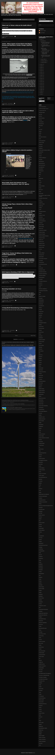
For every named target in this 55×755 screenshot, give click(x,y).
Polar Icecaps (41, 586)
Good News (41, 400)
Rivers (40, 630)
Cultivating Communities (43, 290)
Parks (40, 560)
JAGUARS (41, 462)
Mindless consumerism (43, 501)
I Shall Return (41, 445)
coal (39, 251)
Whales (40, 724)
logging (40, 483)
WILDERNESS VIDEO (43, 728)
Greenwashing (41, 409)
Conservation (41, 256)
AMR (40, 138)
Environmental (7, 197)
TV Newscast (41, 696)
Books (40, 187)
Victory (40, 707)
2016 (41, 78)
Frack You (41, 377)
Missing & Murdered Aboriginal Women (46, 505)
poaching (40, 584)
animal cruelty (41, 142)
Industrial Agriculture (42, 452)
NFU (40, 520)
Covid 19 (40, 283)
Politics (8, 331)
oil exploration (41, 535)
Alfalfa (40, 133)
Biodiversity (41, 178)
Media (40, 492)
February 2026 (44, 60)
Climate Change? (42, 234)
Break (40, 191)
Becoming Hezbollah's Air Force (11, 289)
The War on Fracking (42, 677)
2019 (41, 73)
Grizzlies (40, 413)
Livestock (40, 481)
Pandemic (41, 556)
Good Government (42, 398)
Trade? (40, 686)
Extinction (40, 335)
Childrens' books (42, 215)
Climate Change (7, 104)
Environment (41, 326)
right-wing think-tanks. (43, 628)
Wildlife (40, 733)
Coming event (41, 254)
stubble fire (41, 662)
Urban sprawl (41, 699)
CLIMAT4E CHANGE (42, 230)
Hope (40, 432)
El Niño (40, 317)
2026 (41, 39)
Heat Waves (41, 424)
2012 (41, 84)
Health (40, 422)
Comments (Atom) (21, 339)
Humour (40, 439)
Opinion (11, 104)
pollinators (41, 594)
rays (39, 607)
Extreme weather (42, 339)
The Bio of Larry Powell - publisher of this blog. (14, 407)
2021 (41, 70)
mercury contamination (43, 496)
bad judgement (41, 167)
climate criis (41, 239)
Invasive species (42, 458)
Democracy (41, 303)
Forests (40, 373)
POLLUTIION (41, 598)
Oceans (40, 532)
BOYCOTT (41, 189)
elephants (40, 320)
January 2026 (43, 62)
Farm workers (41, 345)
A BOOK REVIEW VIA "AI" (43, 108)
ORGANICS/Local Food (43, 545)
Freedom (40, 384)
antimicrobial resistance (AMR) (44, 150)
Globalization (41, 394)
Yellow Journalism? (42, 739)
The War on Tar (41, 681)
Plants (40, 579)
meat (40, 490)
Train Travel (41, 688)
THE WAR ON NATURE (43, 679)
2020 (41, 72)
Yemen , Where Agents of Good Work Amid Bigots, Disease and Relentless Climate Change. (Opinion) (17, 44)
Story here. (11, 122)
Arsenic (40, 155)
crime (40, 286)
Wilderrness (41, 730)
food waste (41, 369)
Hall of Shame (41, 420)
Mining (40, 503)
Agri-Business (41, 123)
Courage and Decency (43, 281)
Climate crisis (41, 241)
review (40, 626)
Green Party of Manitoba (43, 405)
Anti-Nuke (40, 146)
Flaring (40, 362)
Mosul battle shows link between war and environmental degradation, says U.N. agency (15, 183)
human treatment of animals (44, 437)
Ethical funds (41, 332)
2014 (41, 81)
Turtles (40, 694)
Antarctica (41, 144)
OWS (40, 552)
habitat (40, 415)
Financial (40, 349)
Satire (40, 637)
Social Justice (41, 656)
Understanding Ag (42, 698)
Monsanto (40, 507)
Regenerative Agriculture (43, 613)
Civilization (41, 222)
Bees (40, 174)
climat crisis (41, 228)
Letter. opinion (41, 475)
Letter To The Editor (42, 473)
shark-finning (41, 647)
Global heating (41, 388)
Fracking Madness (42, 381)
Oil (39, 533)
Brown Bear (41, 193)
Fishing (40, 358)
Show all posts (24, 19)
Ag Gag (40, 119)
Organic (40, 541)
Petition (40, 571)
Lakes (40, 466)
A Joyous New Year (42, 110)
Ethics (40, 334)
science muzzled (42, 641)
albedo (40, 131)
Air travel (40, 129)
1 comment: (11, 281)
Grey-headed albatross (43, 411)
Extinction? (41, 337)
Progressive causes (42, 605)
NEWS (40, 518)
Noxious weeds (41, 522)
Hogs (40, 430)
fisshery (40, 360)
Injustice (6, 282)
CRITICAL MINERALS (43, 288)
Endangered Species (42, 322)
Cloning (40, 249)
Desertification (41, 305)
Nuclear (40, 524)
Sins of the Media (42, 650)
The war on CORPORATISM (44, 675)
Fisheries (40, 356)
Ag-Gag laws (41, 121)
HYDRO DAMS (41, 443)
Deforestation (41, 300)
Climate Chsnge (42, 237)
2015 (41, 80)
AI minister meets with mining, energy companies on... (45, 52)
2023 (41, 67)
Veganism (40, 705)
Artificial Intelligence (42, 157)
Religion (40, 616)
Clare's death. (41, 224)
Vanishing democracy (43, 703)
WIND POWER (41, 735)
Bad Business (41, 161)
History (40, 428)
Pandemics (41, 558)
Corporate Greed (42, 269)
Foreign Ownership (42, 371)
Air (39, 127)
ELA (39, 318)
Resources (41, 624)
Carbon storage (42, 203)
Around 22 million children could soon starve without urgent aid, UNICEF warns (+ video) (18, 111)
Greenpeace (41, 407)
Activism (40, 116)
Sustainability (41, 667)
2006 (41, 94)
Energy (40, 324)
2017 (41, 76)
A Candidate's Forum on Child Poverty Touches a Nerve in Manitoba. (13, 403)
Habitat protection (42, 418)
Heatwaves (41, 426)
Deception (41, 298)
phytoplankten (41, 573)
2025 (41, 64)
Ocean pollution (42, 530)
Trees (40, 692)
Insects (40, 456)
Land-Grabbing (41, 467)
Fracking (40, 379)
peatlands (40, 564)
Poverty (40, 603)
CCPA (40, 209)
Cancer (40, 200)
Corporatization (41, 277)
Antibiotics (41, 148)
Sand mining (41, 635)
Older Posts (33, 335)
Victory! (40, 709)
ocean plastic (41, 528)
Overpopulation (41, 550)
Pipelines (40, 577)
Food (40, 366)
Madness (40, 488)
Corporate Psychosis (42, 271)
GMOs (40, 396)
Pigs (40, 575)
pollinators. (41, 596)
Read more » (4, 279)
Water (40, 720)
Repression (41, 620)
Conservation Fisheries (43, 258)
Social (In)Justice (42, 654)
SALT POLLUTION (42, 633)
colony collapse (41, 252)
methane (40, 498)
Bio (39, 176)
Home (16, 335)
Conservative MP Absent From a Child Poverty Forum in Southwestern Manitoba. (15, 400)
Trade (40, 684)
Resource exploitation (43, 622)
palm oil (40, 554)
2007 (41, 92)
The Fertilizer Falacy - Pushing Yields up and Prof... (45, 45)
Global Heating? (42, 390)
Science (40, 639)
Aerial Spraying (41, 118)
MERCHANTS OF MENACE (44, 494)
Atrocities (40, 159)
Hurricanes (41, 441)
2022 (41, 69)
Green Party (41, 403)
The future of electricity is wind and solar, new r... (45, 43)
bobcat (40, 182)
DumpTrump (41, 311)
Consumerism (41, 262)
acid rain (40, 114)
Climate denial (41, 247)
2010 (41, 87)
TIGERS (40, 682)
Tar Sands (41, 669)
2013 (41, 83)
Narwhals (40, 511)
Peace (6, 331)
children (6, 176)
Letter (40, 471)
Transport (40, 690)
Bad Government (42, 165)
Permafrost (41, 567)
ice (39, 447)
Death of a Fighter (42, 296)
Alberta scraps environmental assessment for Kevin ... (45, 49)
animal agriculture (42, 140)
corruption (41, 279)
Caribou (40, 207)
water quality (41, 722)
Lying (40, 484)
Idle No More (41, 449)
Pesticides (41, 569)
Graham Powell (43, 30)
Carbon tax (41, 205)
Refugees (40, 611)
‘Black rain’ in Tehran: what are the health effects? (17, 25)
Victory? (40, 711)
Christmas (41, 217)
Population (41, 601)
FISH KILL (41, 354)
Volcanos (40, 716)
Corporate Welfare (42, 275)
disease (40, 307)
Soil (39, 658)
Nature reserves (42, 515)
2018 (41, 75)
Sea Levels (41, 643)
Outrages (40, 547)
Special (40, 660)
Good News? (41, 401)
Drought (40, 309)
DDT (40, 294)
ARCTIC (40, 153)
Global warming (42, 392)
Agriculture (41, 125)
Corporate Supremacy (43, 273)
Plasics (40, 581)
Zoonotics (40, 743)
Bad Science (41, 170)
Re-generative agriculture (43, 609)
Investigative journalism (43, 460)
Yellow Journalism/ (42, 741)
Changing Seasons (42, 211)
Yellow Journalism (42, 737)
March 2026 (43, 59)
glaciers (40, 386)
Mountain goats (41, 509)
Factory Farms (41, 341)
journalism (41, 464)
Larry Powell (42, 32)
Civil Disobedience (42, 220)
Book (40, 184)
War (5, 37)
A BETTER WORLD (42, 106)
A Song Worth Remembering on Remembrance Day (17, 308)
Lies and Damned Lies (43, 477)
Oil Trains (40, 537)
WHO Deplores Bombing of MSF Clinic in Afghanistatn (18, 272)
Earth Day (41, 313)
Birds (40, 180)
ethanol (40, 330)
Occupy (40, 526)
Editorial (40, 315)
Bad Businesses (42, 163)
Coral (40, 266)
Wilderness (41, 726)
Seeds (40, 645)
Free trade (41, 383)
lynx (39, 486)
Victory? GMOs (41, 713)
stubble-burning (42, 664)
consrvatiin (41, 260)
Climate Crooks (41, 243)
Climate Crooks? (42, 245)
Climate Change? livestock (43, 235)
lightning (40, 479)
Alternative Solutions (42, 136)
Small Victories (41, 652)
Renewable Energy (42, 618)
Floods (40, 364)
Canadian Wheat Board (43, 198)
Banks (40, 172)
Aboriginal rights (42, 112)
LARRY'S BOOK (42, 469)
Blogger (33, 752)
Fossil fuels (41, 375)
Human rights (10, 176)
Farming (40, 347)
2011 (41, 86)
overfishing (41, 549)
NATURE (40, 513)
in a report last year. (20, 219)
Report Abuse (49, 98)
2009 (41, 89)
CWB (40, 292)
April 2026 (43, 40)
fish (39, 352)
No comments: (11, 36)
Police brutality (41, 588)
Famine (40, 343)
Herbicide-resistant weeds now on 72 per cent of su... (45, 56)
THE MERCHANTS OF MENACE (45, 673)
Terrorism (40, 671)
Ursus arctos (41, 701)
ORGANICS (41, 543)
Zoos (40, 745)
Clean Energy (41, 226)
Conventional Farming (43, 264)
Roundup (40, 632)
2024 (41, 65)
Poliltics (40, 590)
